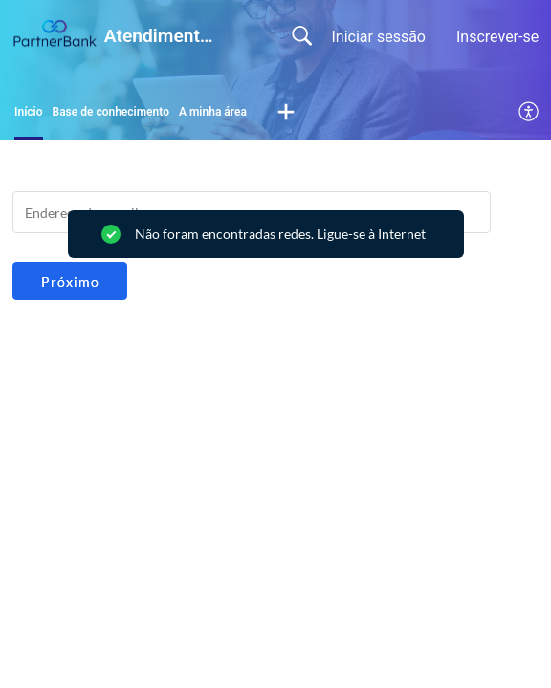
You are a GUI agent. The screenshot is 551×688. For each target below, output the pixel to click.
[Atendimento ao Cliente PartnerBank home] (54, 35)
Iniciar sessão (378, 37)
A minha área (213, 111)
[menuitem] (529, 112)
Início (28, 111)
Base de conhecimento (111, 111)
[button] (286, 113)
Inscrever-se (497, 37)
